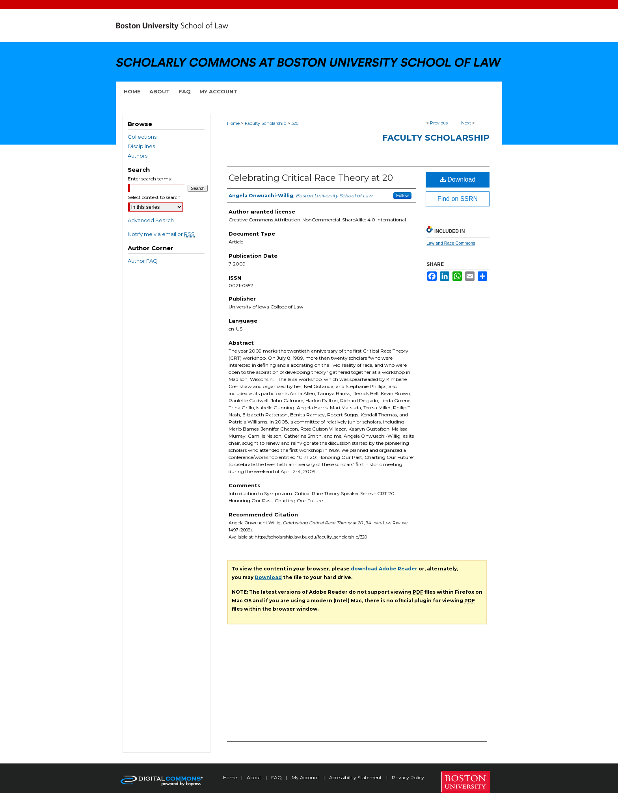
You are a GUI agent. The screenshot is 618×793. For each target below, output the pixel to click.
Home (233, 123)
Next (466, 123)
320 (294, 123)
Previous (439, 123)
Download (458, 179)
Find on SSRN (457, 198)
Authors (137, 155)
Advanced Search (151, 220)
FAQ (277, 777)
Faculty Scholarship (265, 123)
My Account (306, 777)
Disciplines (141, 146)
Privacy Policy (408, 777)
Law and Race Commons (450, 243)
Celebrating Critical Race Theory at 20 (311, 178)
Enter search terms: (150, 179)
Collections (142, 137)
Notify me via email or (161, 234)
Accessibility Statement (356, 777)
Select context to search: (155, 197)
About (254, 777)
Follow (402, 195)
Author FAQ (143, 261)
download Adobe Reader (384, 569)
